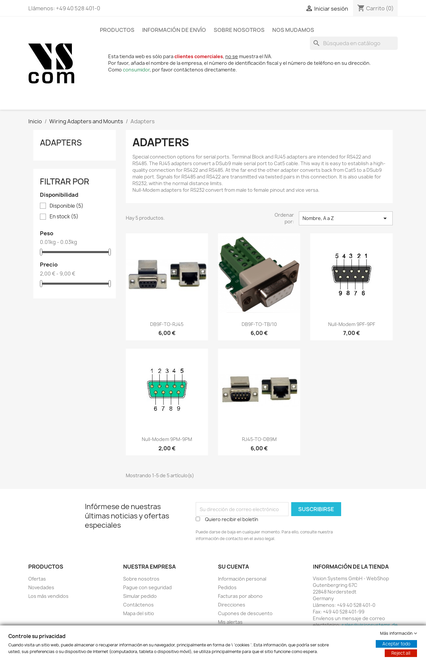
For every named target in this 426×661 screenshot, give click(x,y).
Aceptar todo (396, 644)
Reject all (400, 653)
